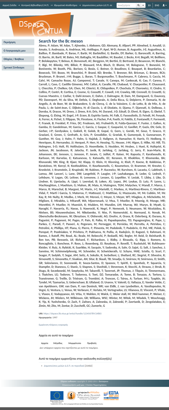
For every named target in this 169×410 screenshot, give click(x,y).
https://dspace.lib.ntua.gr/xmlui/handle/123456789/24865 (73, 313)
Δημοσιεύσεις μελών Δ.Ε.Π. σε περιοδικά (64, 365)
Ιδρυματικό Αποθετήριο (65, 5)
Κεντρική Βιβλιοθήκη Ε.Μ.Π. (35, 5)
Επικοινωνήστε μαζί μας (73, 385)
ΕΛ (149, 5)
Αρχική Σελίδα (9, 5)
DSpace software (68, 381)
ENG (157, 5)
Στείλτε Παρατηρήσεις (96, 385)
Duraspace (103, 381)
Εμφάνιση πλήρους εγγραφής (53, 324)
